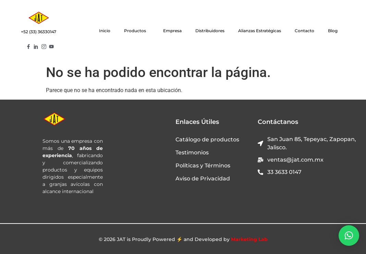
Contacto (304, 30)
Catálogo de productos (207, 139)
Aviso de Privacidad (202, 178)
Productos (136, 30)
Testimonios (192, 152)
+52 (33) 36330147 (38, 31)
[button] (349, 235)
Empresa (172, 30)
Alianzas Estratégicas (259, 30)
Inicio (104, 30)
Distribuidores (209, 30)
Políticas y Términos (202, 165)
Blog (333, 30)
